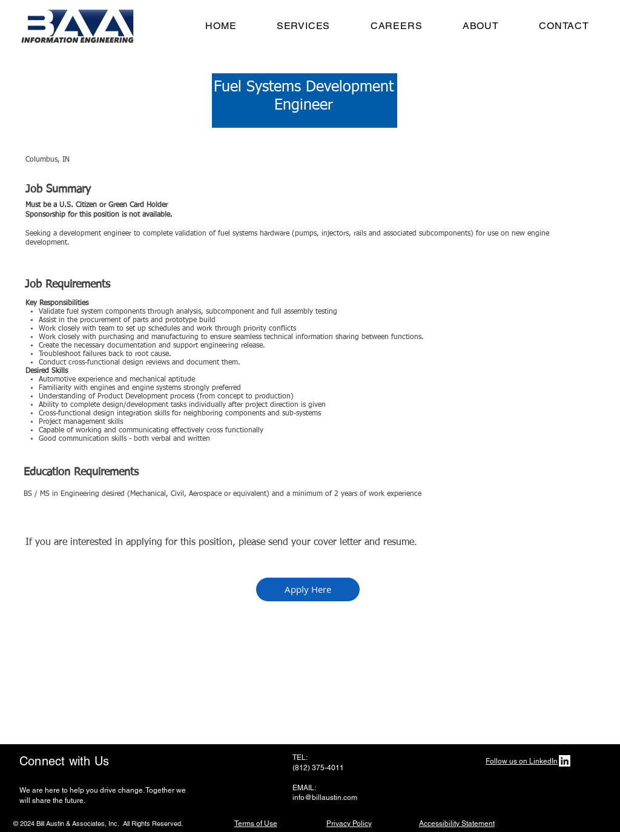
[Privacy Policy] (349, 823)
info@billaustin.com (324, 797)
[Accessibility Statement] (456, 823)
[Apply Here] (308, 589)
